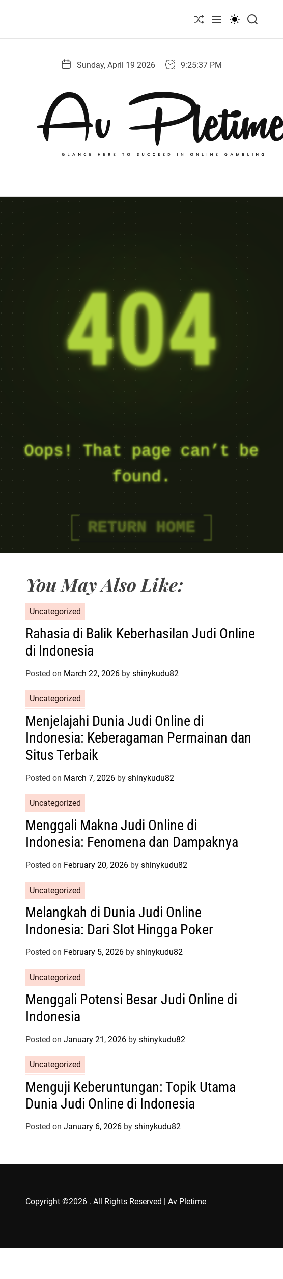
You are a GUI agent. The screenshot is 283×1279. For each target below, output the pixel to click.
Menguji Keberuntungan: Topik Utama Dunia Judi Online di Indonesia (130, 1095)
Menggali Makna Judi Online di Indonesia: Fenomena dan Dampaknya (131, 834)
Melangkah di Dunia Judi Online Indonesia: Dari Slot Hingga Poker (119, 921)
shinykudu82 (155, 673)
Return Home (141, 527)
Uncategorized (55, 611)
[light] (235, 19)
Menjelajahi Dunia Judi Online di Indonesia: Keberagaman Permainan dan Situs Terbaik (138, 738)
